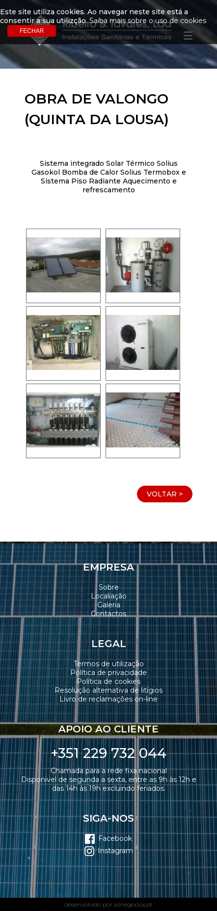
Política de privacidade (108, 672)
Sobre (109, 587)
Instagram (115, 850)
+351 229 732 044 (108, 753)
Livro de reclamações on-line (108, 699)
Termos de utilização (109, 663)
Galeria (108, 604)
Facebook (115, 838)
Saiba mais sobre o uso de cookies (147, 20)
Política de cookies (108, 681)
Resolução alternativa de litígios (108, 690)
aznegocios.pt (133, 904)
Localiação (109, 596)
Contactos (108, 613)
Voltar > (165, 494)
